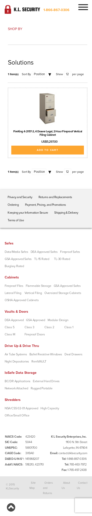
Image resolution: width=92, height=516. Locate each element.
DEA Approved (14, 320)
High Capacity (49, 408)
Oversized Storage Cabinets (62, 293)
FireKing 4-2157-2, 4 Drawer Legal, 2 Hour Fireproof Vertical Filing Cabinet (47, 133)
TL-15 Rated (41, 259)
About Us (66, 485)
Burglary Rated (14, 266)
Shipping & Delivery (66, 213)
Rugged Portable (42, 388)
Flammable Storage (38, 286)
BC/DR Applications (17, 381)
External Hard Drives (46, 381)
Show (59, 74)
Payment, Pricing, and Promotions (45, 205)
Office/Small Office (17, 415)
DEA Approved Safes (44, 252)
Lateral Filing (13, 293)
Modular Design (58, 320)
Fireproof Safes (70, 252)
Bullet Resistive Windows (45, 354)
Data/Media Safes (16, 252)
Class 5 (9, 327)
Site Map (32, 485)
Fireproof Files (14, 286)
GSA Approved (35, 320)
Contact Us (82, 485)
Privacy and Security (20, 197)
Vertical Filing (33, 293)
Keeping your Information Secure (28, 213)
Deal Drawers (73, 354)
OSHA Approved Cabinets (22, 300)
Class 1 (68, 327)
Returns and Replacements (55, 197)
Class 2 (49, 327)
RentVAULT (38, 361)
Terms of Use (16, 220)
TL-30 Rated (62, 259)
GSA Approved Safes (18, 259)
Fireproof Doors (35, 334)
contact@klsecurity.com (72, 453)
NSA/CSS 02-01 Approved (21, 408)
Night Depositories (17, 361)
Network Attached (16, 388)
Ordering (13, 205)
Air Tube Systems (16, 354)
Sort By (26, 74)
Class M (10, 334)
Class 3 (29, 327)
